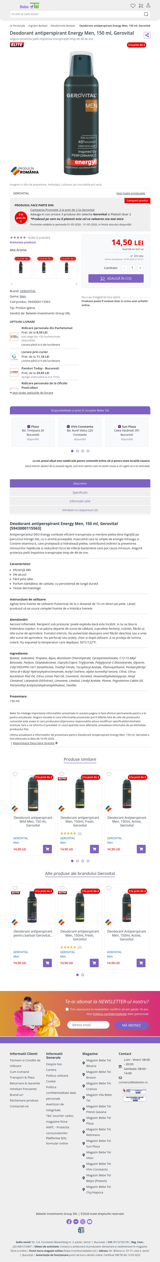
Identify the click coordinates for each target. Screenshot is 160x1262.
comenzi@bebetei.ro (133, 1082)
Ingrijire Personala (14, 25)
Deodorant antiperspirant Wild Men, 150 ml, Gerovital (33, 821)
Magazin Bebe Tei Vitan (97, 1155)
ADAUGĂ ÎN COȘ (116, 278)
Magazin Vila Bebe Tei (97, 1098)
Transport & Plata (22, 1077)
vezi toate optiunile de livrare (31, 393)
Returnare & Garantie (25, 1083)
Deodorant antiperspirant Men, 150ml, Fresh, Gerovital (80, 821)
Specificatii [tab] (79, 492)
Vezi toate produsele (130, 193)
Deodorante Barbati (63, 25)
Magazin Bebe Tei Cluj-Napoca (97, 1189)
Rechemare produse (24, 1100)
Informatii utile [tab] (80, 501)
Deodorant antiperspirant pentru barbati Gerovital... (33, 933)
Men (23, 296)
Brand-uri (16, 1095)
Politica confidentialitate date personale (61, 1092)
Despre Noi (54, 1064)
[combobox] (80, 14)
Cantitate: (111, 268)
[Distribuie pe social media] (147, 35)
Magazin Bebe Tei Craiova (97, 1086)
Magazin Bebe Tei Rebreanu (97, 1132)
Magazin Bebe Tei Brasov (97, 1075)
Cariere (51, 1070)
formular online (57, 1143)
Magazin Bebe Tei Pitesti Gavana (97, 1109)
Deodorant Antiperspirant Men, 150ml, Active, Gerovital (127, 821)
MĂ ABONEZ (131, 1025)
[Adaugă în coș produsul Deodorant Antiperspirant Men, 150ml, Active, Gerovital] (141, 849)
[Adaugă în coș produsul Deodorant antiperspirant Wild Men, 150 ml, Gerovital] (47, 849)
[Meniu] (13, 5)
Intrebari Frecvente (23, 1089)
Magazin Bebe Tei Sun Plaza (97, 1143)
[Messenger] (75, 1221)
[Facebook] (69, 1221)
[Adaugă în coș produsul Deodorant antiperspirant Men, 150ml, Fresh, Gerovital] (94, 849)
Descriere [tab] (80, 483)
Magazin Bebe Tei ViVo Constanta (97, 1166)
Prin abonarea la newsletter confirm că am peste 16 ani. (109, 1009)
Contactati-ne (19, 1106)
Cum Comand (19, 1072)
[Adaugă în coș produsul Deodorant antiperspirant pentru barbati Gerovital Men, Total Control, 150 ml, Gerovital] (47, 963)
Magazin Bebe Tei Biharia (97, 1063)
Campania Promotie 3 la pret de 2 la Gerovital (62, 210)
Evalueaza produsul (23, 242)
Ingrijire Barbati (37, 25)
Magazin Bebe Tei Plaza (97, 1120)
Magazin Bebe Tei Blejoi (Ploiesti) (97, 1178)
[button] (72, 451)
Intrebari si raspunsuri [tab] (80, 510)
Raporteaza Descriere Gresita (35, 743)
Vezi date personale (117, 1014)
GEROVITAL (28, 291)
